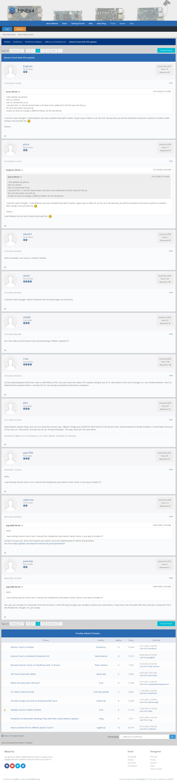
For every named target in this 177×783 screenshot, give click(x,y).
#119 (171, 517)
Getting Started (77, 23)
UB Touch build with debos (23, 674)
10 (28, 51)
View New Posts (9, 34)
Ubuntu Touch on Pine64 (22, 647)
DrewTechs (152, 693)
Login (7, 29)
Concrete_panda (101, 692)
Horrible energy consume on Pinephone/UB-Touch (34, 701)
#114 (171, 292)
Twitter (131, 759)
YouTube (132, 762)
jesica (26, 144)
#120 (171, 578)
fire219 (170, 779)
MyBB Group (35, 779)
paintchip (28, 561)
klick (25, 402)
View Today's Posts (25, 34)
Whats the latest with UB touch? (25, 683)
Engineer (28, 66)
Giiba (150, 711)
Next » (54, 51)
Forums (153, 756)
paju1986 (28, 452)
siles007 (27, 234)
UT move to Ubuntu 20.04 (22, 692)
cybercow (28, 499)
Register (19, 29)
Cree (25, 358)
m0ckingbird (141, 779)
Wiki (91, 23)
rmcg (101, 718)
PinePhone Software (33, 42)
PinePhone (17, 42)
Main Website (52, 23)
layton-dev (101, 674)
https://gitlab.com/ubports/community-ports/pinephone (39, 543)
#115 (171, 334)
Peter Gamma (101, 665)
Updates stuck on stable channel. (26, 709)
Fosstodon (132, 766)
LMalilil (26, 317)
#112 (171, 161)
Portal (112, 23)
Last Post (143, 648)
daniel (26, 275)
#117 (171, 420)
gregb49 (151, 657)
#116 (171, 376)
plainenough (153, 702)
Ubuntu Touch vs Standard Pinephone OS (30, 656)
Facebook (132, 756)
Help (132, 23)
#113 (171, 251)
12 (119, 727)
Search (122, 23)
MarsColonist (101, 656)
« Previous (15, 51)
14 (47, 51)
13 (43, 51)
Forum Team (156, 769)
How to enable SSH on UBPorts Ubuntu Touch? (32, 727)
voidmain (152, 729)
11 (33, 51)
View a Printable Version (14, 736)
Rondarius (101, 647)
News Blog (101, 23)
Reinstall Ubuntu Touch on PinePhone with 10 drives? (35, 665)
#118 (171, 470)
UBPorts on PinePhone (54, 42)
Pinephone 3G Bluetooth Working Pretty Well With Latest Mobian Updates (45, 718)
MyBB (15, 779)
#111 (171, 83)
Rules (64, 23)
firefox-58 (101, 701)
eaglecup (101, 727)
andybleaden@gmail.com (158, 684)
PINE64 (7, 42)
